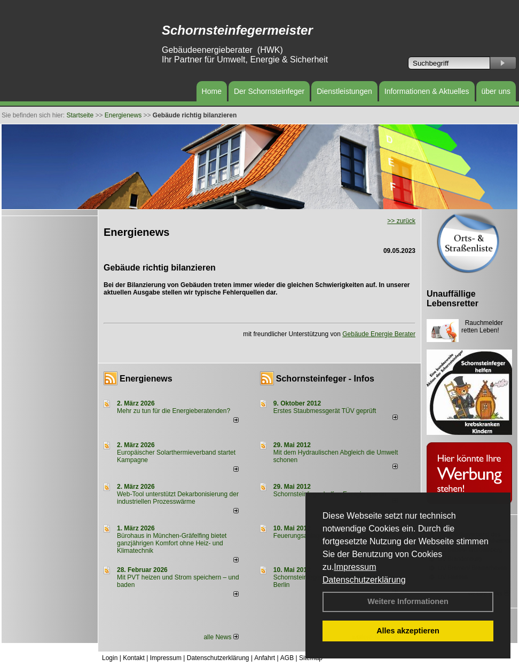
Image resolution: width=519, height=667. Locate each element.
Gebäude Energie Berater (378, 334)
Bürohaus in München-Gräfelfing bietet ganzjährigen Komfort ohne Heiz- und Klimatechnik (171, 543)
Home (212, 91)
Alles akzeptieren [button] (407, 630)
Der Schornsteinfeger (269, 91)
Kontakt (134, 658)
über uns (496, 91)
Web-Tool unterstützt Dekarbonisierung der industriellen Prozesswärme (178, 497)
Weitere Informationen (408, 601)
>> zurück (401, 221)
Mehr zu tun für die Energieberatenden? (173, 411)
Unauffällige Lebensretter (452, 298)
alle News (220, 637)
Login (109, 658)
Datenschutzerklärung (364, 579)
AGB (287, 658)
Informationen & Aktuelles (426, 91)
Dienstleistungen (344, 91)
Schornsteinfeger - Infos (325, 378)
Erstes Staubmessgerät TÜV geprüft (324, 411)
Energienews (146, 378)
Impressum (355, 566)
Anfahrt (264, 658)
